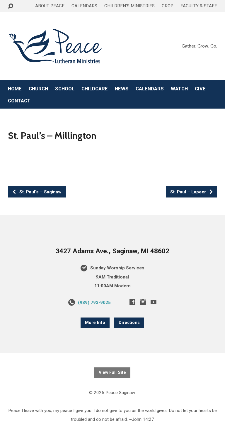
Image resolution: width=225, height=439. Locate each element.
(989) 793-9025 (94, 302)
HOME (15, 88)
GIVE (200, 88)
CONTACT (19, 100)
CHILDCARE (94, 88)
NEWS (122, 88)
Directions (129, 322)
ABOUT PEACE (49, 6)
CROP (167, 6)
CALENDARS (84, 6)
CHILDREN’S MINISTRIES (129, 6)
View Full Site (112, 372)
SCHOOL (64, 88)
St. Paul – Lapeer (191, 192)
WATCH (179, 88)
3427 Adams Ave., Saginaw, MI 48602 (112, 251)
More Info (95, 322)
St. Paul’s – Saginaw (37, 192)
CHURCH (38, 88)
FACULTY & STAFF (198, 6)
